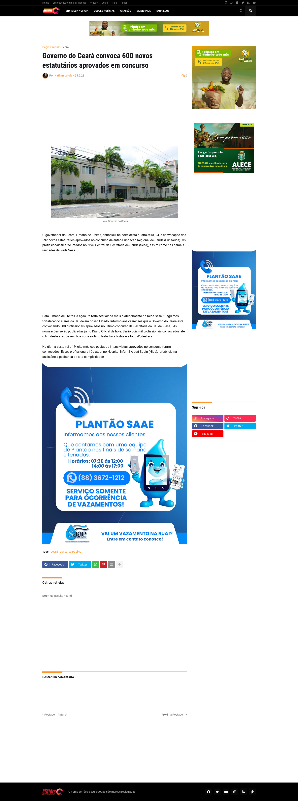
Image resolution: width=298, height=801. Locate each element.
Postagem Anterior (56, 714)
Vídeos (94, 2)
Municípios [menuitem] (144, 10)
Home (45, 2)
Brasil (124, 2)
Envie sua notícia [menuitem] (77, 10)
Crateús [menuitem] (125, 10)
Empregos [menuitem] (162, 10)
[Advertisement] (110, 114)
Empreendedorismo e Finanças (69, 2)
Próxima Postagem (173, 714)
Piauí (114, 2)
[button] (241, 11)
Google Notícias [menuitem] (104, 10)
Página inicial (50, 47)
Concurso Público (70, 551)
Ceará (105, 2)
